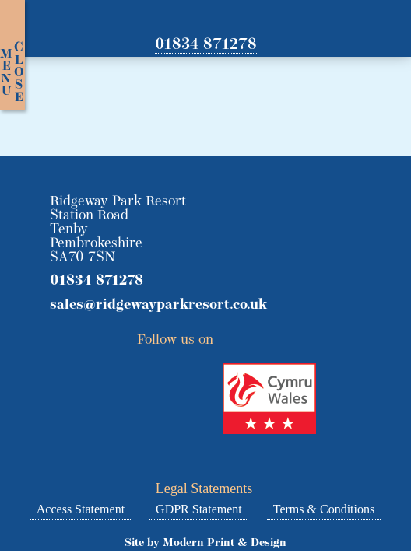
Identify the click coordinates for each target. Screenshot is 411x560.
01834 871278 (206, 45)
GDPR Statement (199, 509)
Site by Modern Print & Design (205, 543)
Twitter (231, 335)
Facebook (259, 335)
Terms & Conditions (323, 509)
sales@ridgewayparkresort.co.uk (158, 306)
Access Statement (81, 509)
